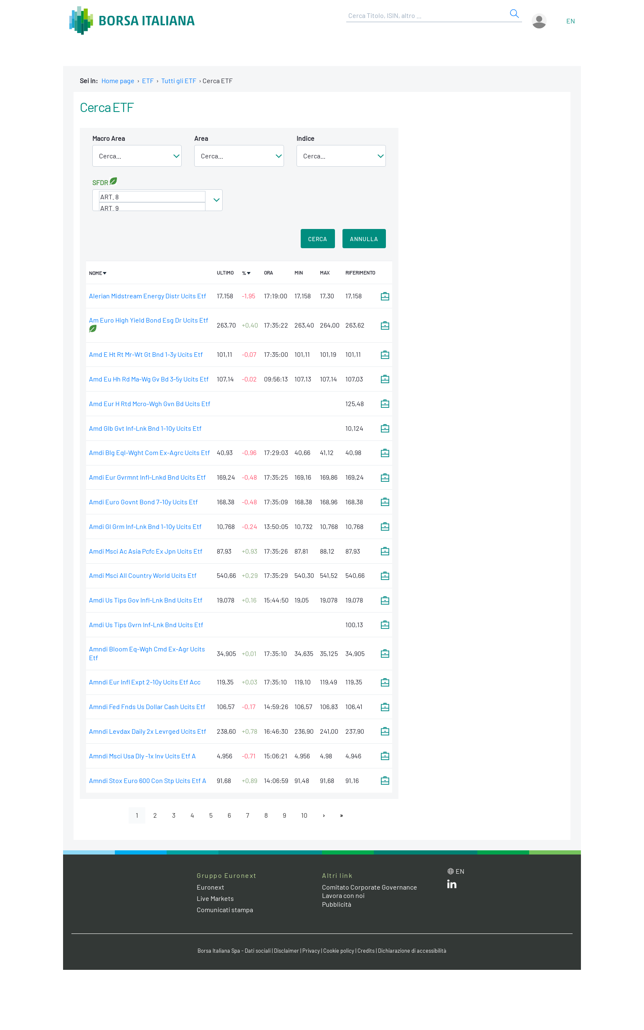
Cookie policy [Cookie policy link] (338, 950)
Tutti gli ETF (178, 80)
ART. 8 (152, 196)
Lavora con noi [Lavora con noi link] (343, 895)
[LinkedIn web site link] (451, 886)
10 (304, 815)
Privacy (311, 950)
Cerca (317, 238)
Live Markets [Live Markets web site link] (215, 898)
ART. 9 (152, 208)
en (570, 21)
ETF (148, 80)
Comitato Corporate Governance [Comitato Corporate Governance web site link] (369, 887)
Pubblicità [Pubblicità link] (336, 904)
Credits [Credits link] (366, 950)
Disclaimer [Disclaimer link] (286, 950)
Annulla (364, 238)
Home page (117, 80)
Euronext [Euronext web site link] (210, 887)
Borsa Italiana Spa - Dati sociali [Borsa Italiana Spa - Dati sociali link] (234, 950)
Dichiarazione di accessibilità (412, 950)
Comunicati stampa (225, 909)
